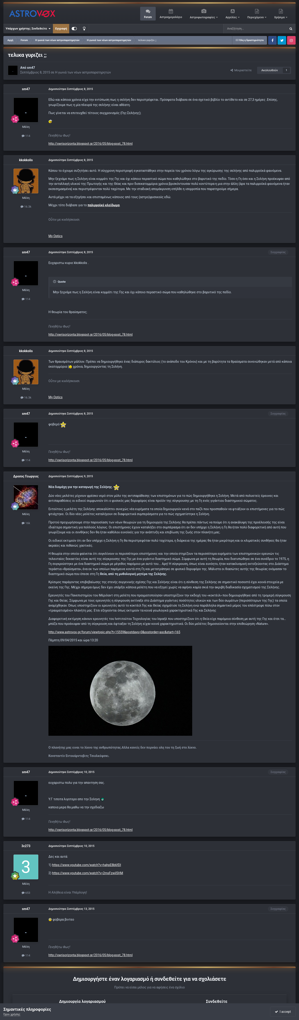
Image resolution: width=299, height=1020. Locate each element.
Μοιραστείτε (241, 70)
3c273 (25, 846)
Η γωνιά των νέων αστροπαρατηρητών (83, 72)
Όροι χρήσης (11, 1014)
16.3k (26, 206)
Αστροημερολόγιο (171, 17)
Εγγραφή (61, 28)
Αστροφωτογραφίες (203, 17)
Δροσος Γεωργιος (26, 476)
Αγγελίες (231, 17)
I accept (283, 1011)
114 (26, 136)
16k (26, 523)
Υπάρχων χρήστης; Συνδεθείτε (28, 28)
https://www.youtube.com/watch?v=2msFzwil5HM (87, 873)
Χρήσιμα (279, 17)
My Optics (55, 236)
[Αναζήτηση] (240, 28)
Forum (148, 17)
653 (26, 892)
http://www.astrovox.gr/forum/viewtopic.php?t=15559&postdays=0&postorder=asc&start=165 (114, 632)
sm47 (31, 67)
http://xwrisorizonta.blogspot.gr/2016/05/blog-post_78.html (90, 143)
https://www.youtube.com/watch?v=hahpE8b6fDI (86, 865)
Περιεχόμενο (256, 17)
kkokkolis (26, 160)
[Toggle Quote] (55, 281)
